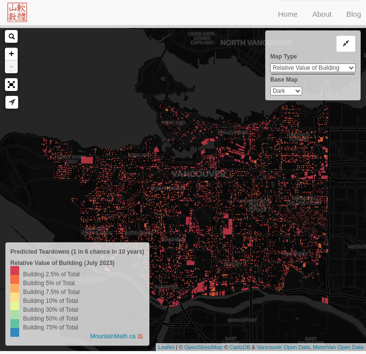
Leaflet (166, 347)
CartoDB (239, 347)
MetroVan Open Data (338, 347)
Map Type (283, 56)
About (322, 14)
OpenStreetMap (203, 347)
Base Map (284, 79)
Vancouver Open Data (283, 347)
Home (288, 14)
